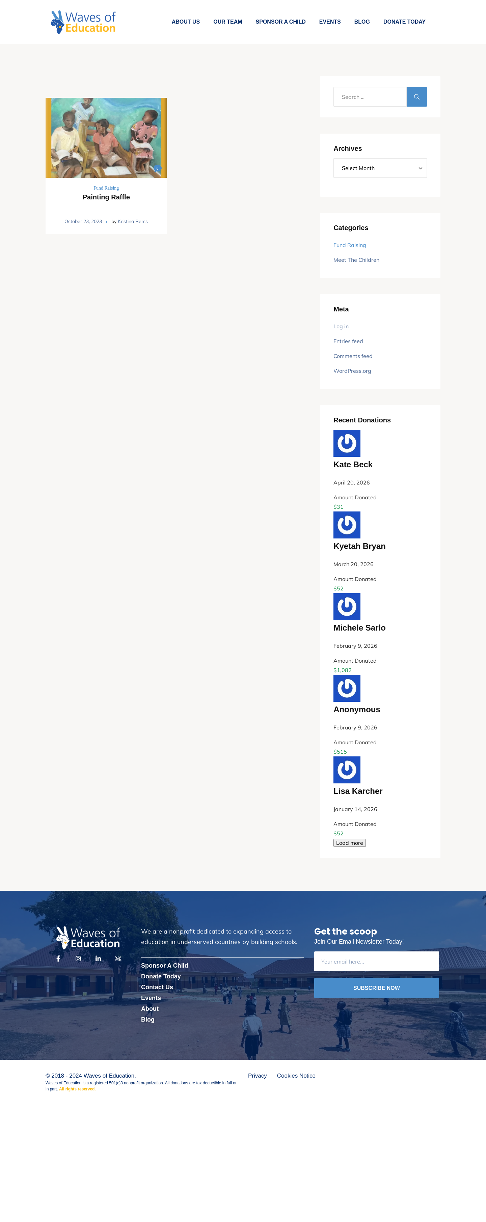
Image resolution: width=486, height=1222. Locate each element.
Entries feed (348, 341)
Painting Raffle (106, 197)
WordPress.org (352, 370)
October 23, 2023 (83, 221)
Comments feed (353, 356)
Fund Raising (106, 188)
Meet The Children (356, 259)
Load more (349, 842)
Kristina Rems (133, 221)
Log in (341, 326)
